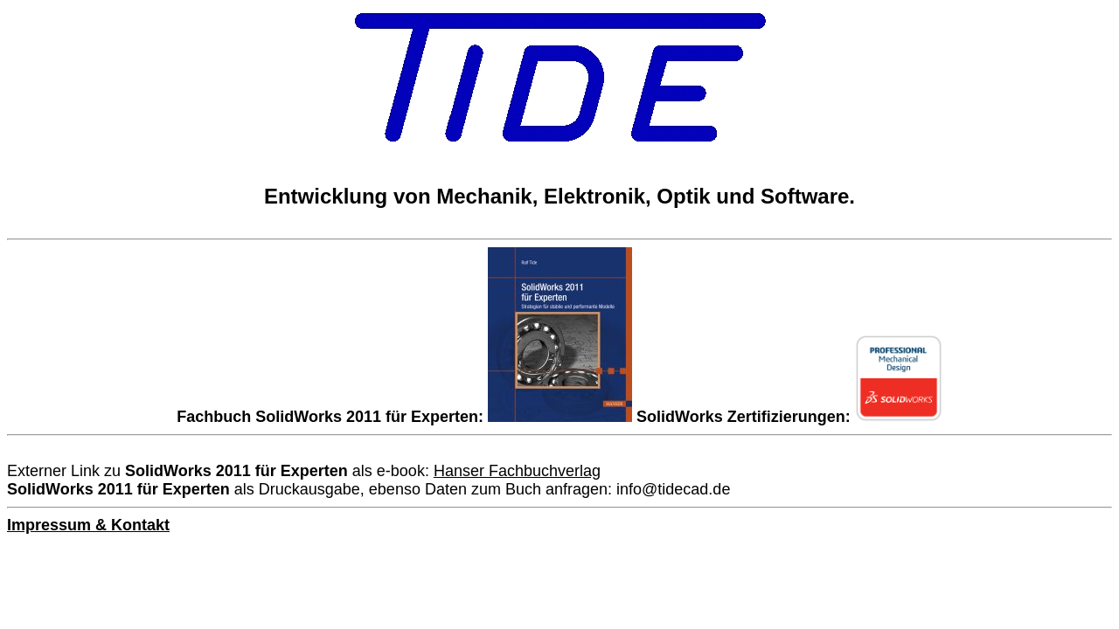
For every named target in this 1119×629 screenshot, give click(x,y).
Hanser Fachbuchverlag (517, 471)
